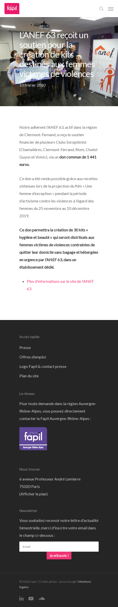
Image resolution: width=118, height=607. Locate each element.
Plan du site (29, 375)
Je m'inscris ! (59, 555)
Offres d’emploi (32, 356)
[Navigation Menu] (111, 8)
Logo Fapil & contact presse (42, 366)
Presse (25, 347)
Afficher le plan (33, 493)
